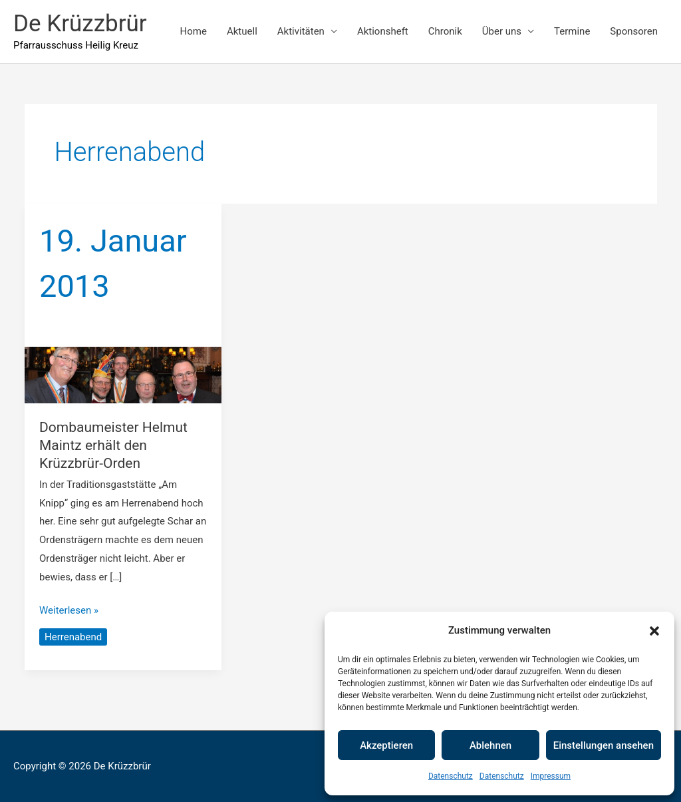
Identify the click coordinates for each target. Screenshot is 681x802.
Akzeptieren (386, 745)
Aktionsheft (382, 31)
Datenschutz (450, 776)
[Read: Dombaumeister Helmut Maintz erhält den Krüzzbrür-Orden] (123, 374)
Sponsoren (634, 31)
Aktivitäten (301, 31)
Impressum (551, 776)
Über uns (501, 31)
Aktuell (242, 31)
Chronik (445, 31)
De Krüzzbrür (80, 23)
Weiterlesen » (68, 609)
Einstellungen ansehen (603, 745)
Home (193, 31)
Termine (572, 31)
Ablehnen (490, 745)
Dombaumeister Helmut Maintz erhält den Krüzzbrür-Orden (113, 445)
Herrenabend (73, 637)
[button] (654, 631)
